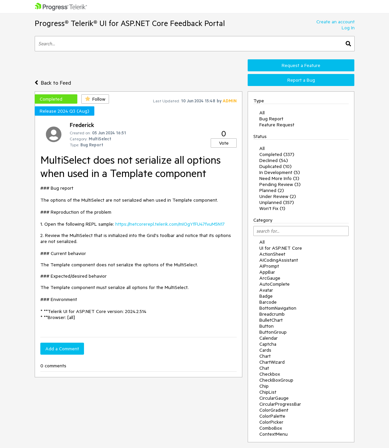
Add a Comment (62, 349)
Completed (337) (276, 154)
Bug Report (271, 119)
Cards (265, 350)
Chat (264, 368)
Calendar (268, 338)
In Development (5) (279, 172)
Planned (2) (271, 190)
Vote (224, 143)
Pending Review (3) (280, 184)
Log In (348, 28)
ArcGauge (269, 278)
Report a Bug (301, 80)
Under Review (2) (277, 196)
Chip (264, 386)
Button (266, 326)
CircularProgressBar (280, 404)
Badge (266, 296)
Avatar (266, 290)
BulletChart (271, 320)
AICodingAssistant (278, 260)
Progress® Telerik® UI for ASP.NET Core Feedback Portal (130, 23)
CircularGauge (274, 398)
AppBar (267, 272)
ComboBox (270, 428)
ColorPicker (271, 422)
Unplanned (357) (276, 202)
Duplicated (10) (275, 166)
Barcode (268, 302)
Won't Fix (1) (272, 208)
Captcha (267, 344)
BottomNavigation (277, 308)
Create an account (335, 22)
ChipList (267, 392)
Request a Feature (301, 65)
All (262, 113)
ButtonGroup (273, 332)
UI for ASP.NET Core (280, 248)
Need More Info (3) (279, 178)
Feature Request (276, 125)
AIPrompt (269, 266)
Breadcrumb (272, 314)
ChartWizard (272, 362)
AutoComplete (274, 284)
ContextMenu (273, 434)
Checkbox (269, 374)
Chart (265, 356)
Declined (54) (273, 160)
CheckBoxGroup (276, 380)
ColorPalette (272, 416)
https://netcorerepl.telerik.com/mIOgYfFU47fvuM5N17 (170, 224)
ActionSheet (272, 254)
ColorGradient (273, 410)
